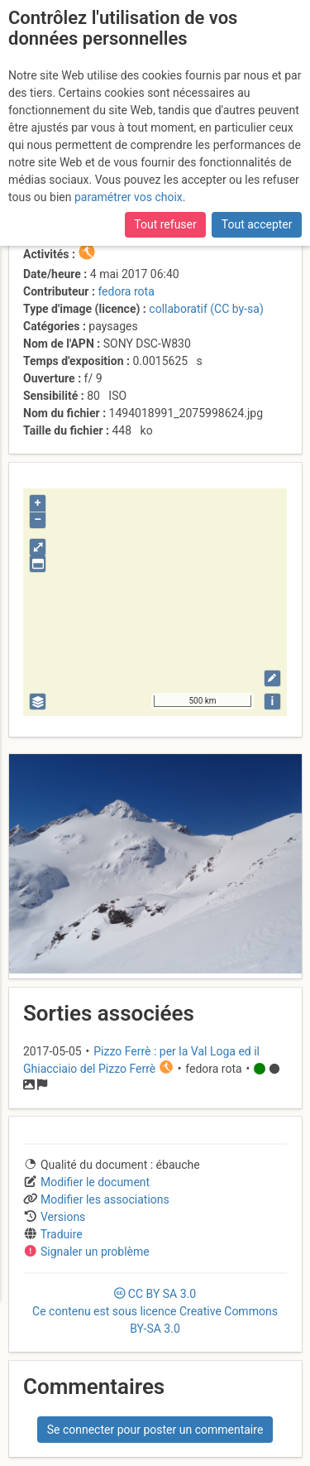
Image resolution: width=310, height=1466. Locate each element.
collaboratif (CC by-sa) (206, 308)
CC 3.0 (155, 1311)
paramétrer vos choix (128, 197)
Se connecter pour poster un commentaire (155, 1429)
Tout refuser (165, 224)
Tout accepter (257, 224)
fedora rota (126, 291)
